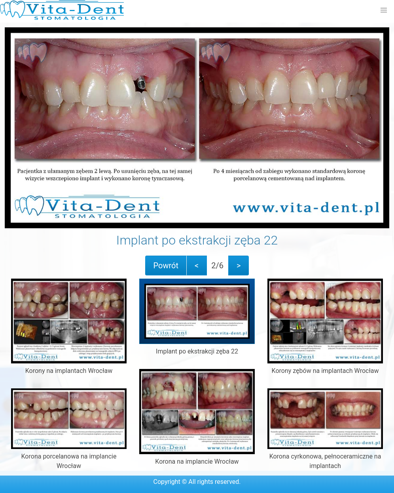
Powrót (165, 265)
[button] (383, 10)
